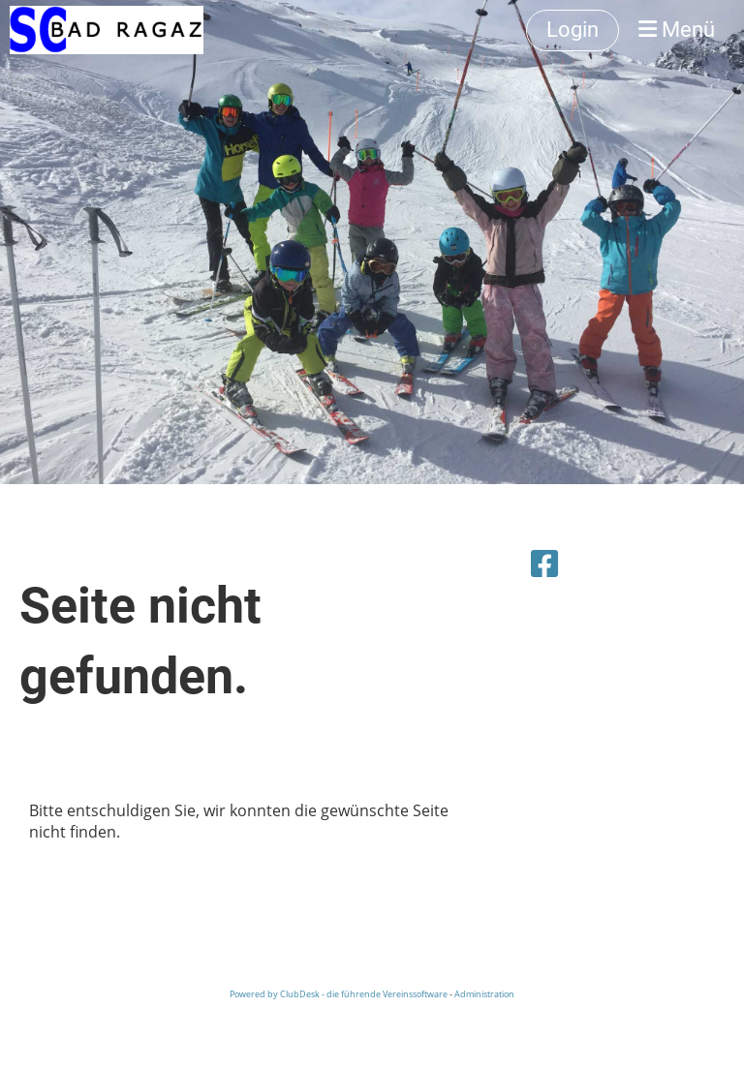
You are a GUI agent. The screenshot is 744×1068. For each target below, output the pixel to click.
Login (572, 29)
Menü (676, 29)
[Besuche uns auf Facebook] (544, 563)
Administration (484, 994)
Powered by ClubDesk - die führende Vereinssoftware (339, 994)
